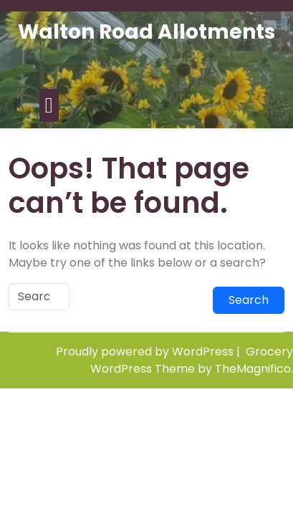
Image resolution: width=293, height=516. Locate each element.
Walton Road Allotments (146, 32)
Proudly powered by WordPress (146, 351)
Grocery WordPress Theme (191, 360)
